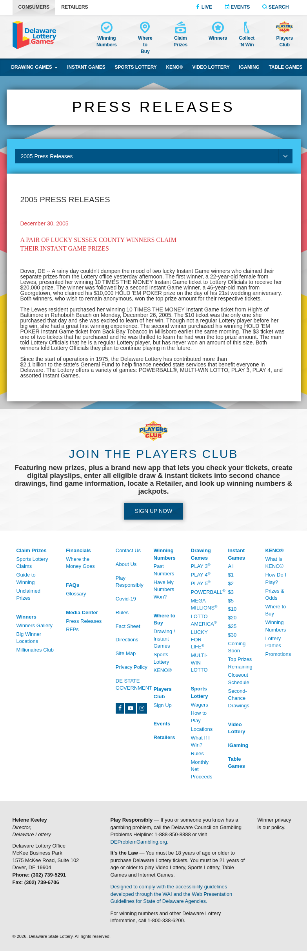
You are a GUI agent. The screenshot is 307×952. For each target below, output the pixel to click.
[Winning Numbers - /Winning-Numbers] (106, 35)
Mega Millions (203, 604)
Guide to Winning (26, 578)
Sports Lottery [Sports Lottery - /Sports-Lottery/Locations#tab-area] (161, 658)
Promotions (278, 654)
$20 (232, 618)
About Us (126, 564)
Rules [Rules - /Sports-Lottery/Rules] (197, 753)
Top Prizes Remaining (240, 663)
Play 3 (201, 565)
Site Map (126, 653)
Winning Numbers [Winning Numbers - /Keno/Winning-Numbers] (275, 626)
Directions (127, 640)
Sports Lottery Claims (32, 562)
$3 (231, 592)
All (231, 566)
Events (237, 7)
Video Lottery (210, 67)
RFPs (72, 629)
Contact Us (128, 550)
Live (203, 7)
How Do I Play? (275, 578)
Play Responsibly (130, 581)
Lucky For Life (199, 639)
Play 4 (201, 574)
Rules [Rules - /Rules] (122, 612)
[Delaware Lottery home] (34, 35)
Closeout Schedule (238, 678)
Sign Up (163, 705)
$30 (232, 635)
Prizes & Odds (274, 594)
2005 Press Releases (156, 156)
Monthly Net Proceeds (202, 769)
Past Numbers (164, 570)
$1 (231, 575)
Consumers (34, 7)
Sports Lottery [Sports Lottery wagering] (135, 67)
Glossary (76, 594)
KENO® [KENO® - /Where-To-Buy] (163, 670)
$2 (231, 583)
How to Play (199, 716)
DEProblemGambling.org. (140, 842)
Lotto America (203, 620)
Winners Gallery (34, 625)
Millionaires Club (35, 650)
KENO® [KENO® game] (174, 67)
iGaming (249, 67)
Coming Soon (237, 647)
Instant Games (86, 67)
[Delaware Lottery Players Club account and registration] (284, 35)
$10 (232, 609)
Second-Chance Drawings (238, 698)
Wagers (199, 705)
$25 (232, 626)
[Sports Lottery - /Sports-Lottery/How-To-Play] (203, 693)
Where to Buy (275, 610)
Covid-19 (126, 599)
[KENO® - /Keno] (278, 550)
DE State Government (134, 684)
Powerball (203, 591)
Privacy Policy (131, 667)
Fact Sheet (128, 626)
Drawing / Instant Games (164, 638)
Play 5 (201, 583)
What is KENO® (274, 562)
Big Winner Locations (29, 637)
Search (275, 7)
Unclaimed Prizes (28, 594)
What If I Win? (200, 741)
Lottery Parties (273, 642)
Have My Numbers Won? (164, 589)
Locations (202, 729)
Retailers (74, 7)
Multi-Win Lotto (199, 662)
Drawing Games (34, 67)
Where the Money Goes (80, 562)
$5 (231, 601)
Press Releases (84, 621)
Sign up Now (153, 511)
